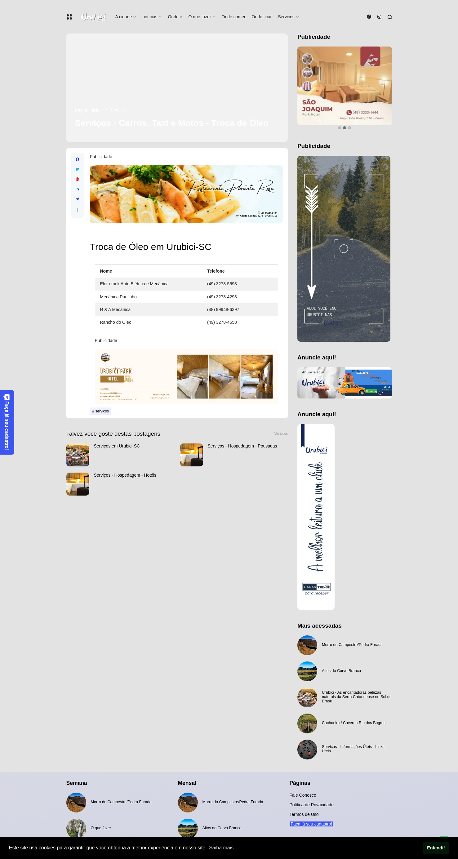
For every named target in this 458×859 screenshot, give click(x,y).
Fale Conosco (303, 795)
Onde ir (175, 16)
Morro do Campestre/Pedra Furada (352, 645)
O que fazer (199, 16)
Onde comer (234, 16)
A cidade (123, 16)
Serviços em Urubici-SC (117, 445)
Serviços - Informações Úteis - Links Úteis (353, 749)
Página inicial (88, 110)
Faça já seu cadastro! (6, 422)
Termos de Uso (304, 814)
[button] (77, 210)
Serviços (286, 16)
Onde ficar (262, 16)
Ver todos (281, 433)
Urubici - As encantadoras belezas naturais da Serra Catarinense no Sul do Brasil (357, 696)
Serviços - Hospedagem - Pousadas (242, 445)
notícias (149, 16)
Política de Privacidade (312, 804)
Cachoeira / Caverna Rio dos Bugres (353, 723)
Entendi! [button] (436, 847)
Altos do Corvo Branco (341, 671)
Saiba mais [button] (221, 847)
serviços (115, 110)
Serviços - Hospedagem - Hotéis (125, 475)
